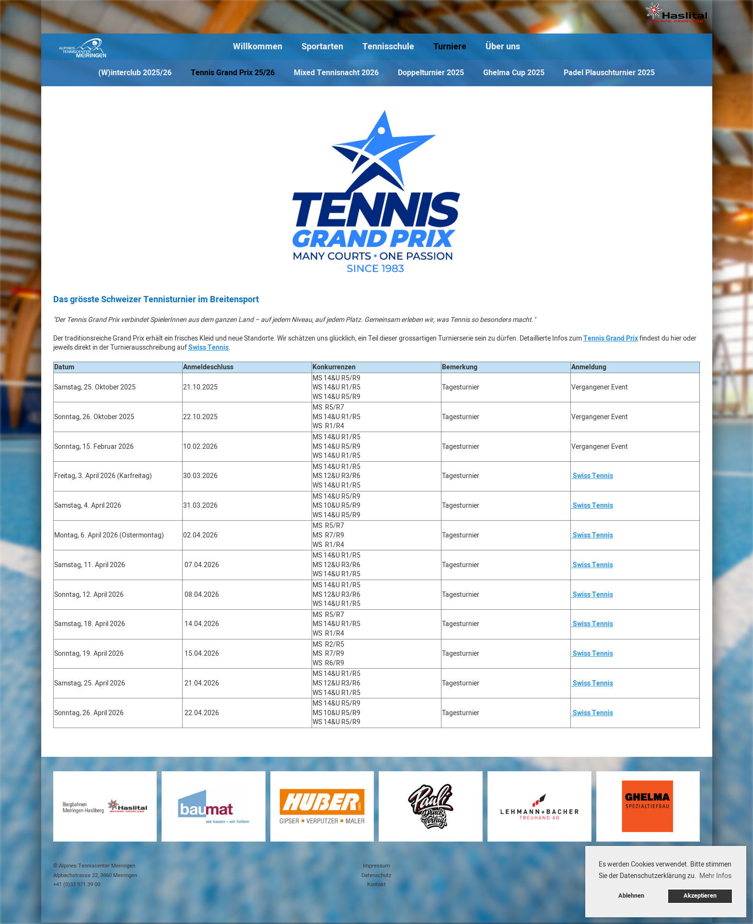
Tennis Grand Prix (610, 338)
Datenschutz (376, 875)
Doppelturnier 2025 (431, 73)
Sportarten (322, 46)
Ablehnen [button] (631, 895)
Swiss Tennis (208, 347)
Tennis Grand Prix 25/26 (233, 73)
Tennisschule (388, 46)
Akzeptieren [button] (700, 895)
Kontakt (376, 884)
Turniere (449, 46)
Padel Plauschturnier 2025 (609, 73)
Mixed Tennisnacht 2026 (336, 73)
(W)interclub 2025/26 (135, 73)
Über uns (503, 46)
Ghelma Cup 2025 (513, 73)
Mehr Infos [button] (715, 876)
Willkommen (257, 46)
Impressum (376, 866)
